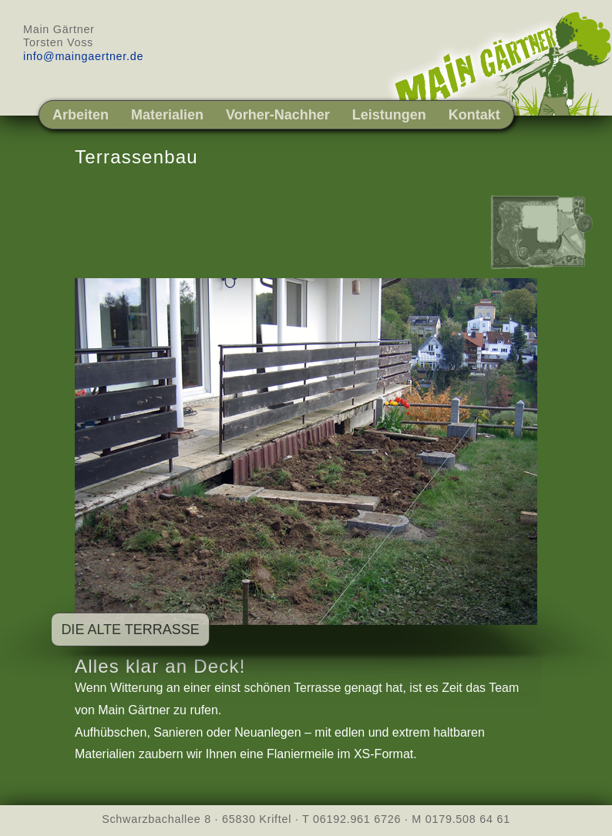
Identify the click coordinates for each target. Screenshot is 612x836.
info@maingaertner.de (83, 56)
